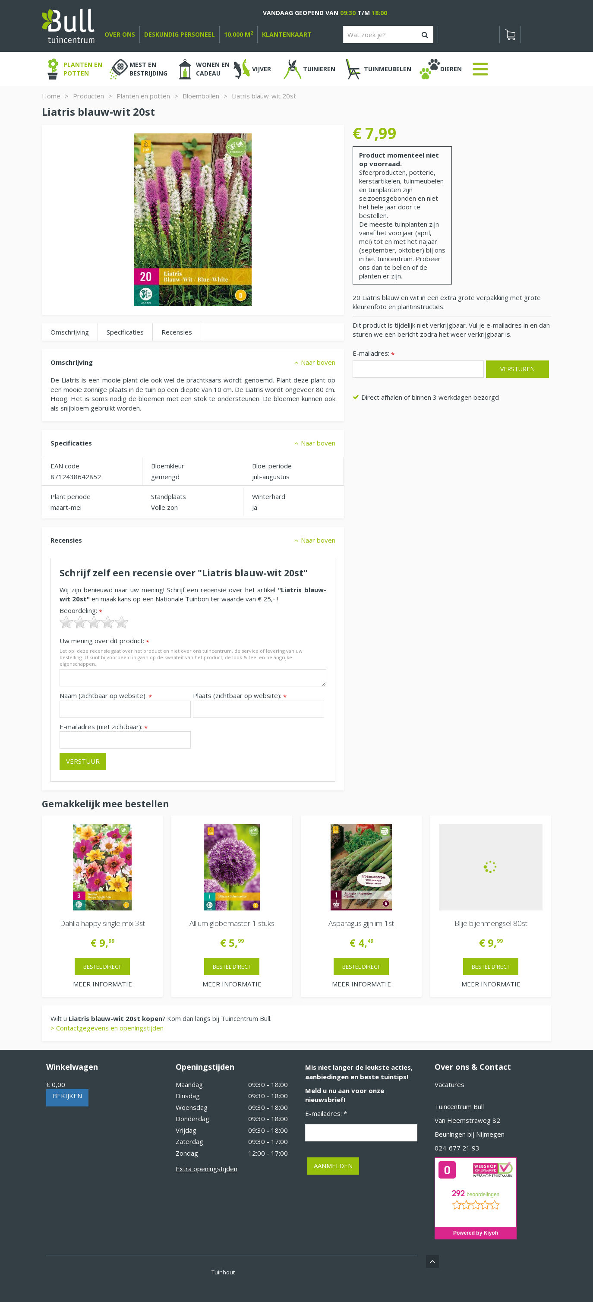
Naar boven (318, 362)
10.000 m (238, 34)
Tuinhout (223, 1272)
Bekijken (67, 1095)
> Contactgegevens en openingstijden (107, 1028)
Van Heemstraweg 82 (467, 1120)
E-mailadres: (373, 354)
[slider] (94, 622)
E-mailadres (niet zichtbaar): (104, 726)
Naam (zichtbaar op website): (106, 695)
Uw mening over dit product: (104, 640)
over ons (119, 34)
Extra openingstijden (206, 1168)
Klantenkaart (287, 34)
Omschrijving (69, 332)
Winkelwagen (72, 1067)
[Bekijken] (510, 34)
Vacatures (449, 1084)
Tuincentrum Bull (459, 1106)
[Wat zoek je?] (388, 34)
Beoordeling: (81, 610)
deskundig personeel (179, 34)
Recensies (176, 332)
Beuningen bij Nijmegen (470, 1134)
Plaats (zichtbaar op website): (240, 695)
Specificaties (125, 332)
